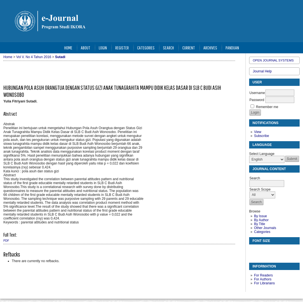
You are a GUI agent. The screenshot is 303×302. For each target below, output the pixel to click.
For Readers (263, 275)
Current (188, 47)
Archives (210, 47)
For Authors (262, 279)
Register (122, 47)
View (257, 132)
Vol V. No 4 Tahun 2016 (33, 57)
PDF (6, 240)
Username (257, 93)
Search (168, 47)
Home (68, 47)
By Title (259, 224)
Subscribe (261, 136)
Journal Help (262, 71)
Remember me (267, 107)
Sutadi (60, 57)
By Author (261, 220)
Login (103, 47)
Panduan (232, 47)
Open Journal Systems (273, 60)
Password (256, 100)
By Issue (260, 216)
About (85, 47)
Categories (262, 232)
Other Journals (265, 228)
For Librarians (264, 283)
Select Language (261, 154)
